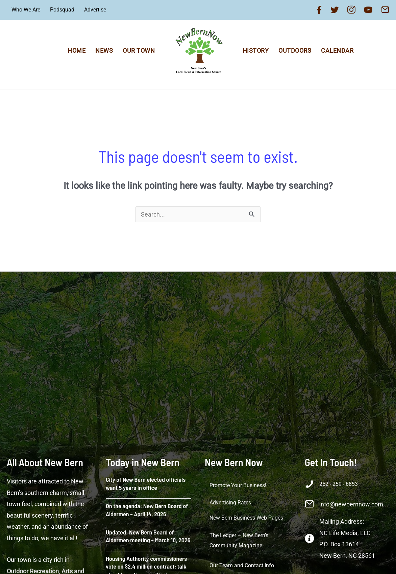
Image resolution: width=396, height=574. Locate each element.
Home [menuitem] (76, 50)
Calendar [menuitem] (337, 50)
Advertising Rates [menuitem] (230, 502)
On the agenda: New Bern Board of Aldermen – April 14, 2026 (147, 509)
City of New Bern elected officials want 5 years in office (145, 483)
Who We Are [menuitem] (25, 9)
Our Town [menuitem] (139, 50)
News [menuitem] (104, 50)
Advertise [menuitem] (95, 9)
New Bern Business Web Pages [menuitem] (246, 518)
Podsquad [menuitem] (62, 9)
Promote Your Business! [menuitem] (237, 485)
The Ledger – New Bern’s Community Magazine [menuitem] (238, 540)
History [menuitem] (256, 50)
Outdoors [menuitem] (294, 50)
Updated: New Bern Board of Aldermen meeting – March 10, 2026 (148, 536)
